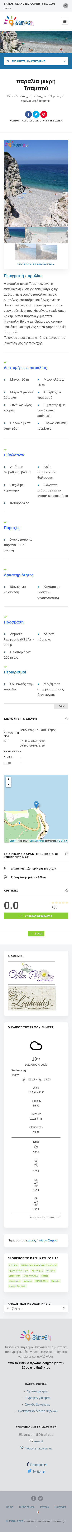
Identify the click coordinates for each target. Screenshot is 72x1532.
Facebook (38, 1464)
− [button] (8, 784)
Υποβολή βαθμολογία (36, 915)
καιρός (31, 1240)
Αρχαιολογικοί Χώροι (18, 1270)
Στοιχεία (41, 96)
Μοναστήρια (14, 1281)
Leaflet (13, 841)
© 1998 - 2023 (14, 1521)
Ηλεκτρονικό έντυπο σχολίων (37, 1411)
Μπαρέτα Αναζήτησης (26, 61)
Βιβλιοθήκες (37, 1270)
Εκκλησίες (50, 1270)
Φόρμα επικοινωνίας (38, 1448)
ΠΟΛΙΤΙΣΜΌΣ (41, 1281)
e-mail (38, 1441)
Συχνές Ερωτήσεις (37, 1404)
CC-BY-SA (62, 841)
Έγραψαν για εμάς (37, 1398)
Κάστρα (44, 1276)
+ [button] (8, 779)
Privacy (44, 1506)
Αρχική (27, 96)
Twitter (39, 1471)
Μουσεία (27, 1281)
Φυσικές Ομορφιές (17, 1286)
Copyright (60, 1506)
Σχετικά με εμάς (37, 1391)
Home (9, 1506)
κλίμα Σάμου (48, 1240)
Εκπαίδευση (14, 1276)
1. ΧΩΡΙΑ (13, 1265)
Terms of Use (27, 1506)
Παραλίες (55, 96)
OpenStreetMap (36, 841)
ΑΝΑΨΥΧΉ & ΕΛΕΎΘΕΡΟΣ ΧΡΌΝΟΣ (39, 1265)
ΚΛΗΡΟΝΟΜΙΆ (30, 1276)
